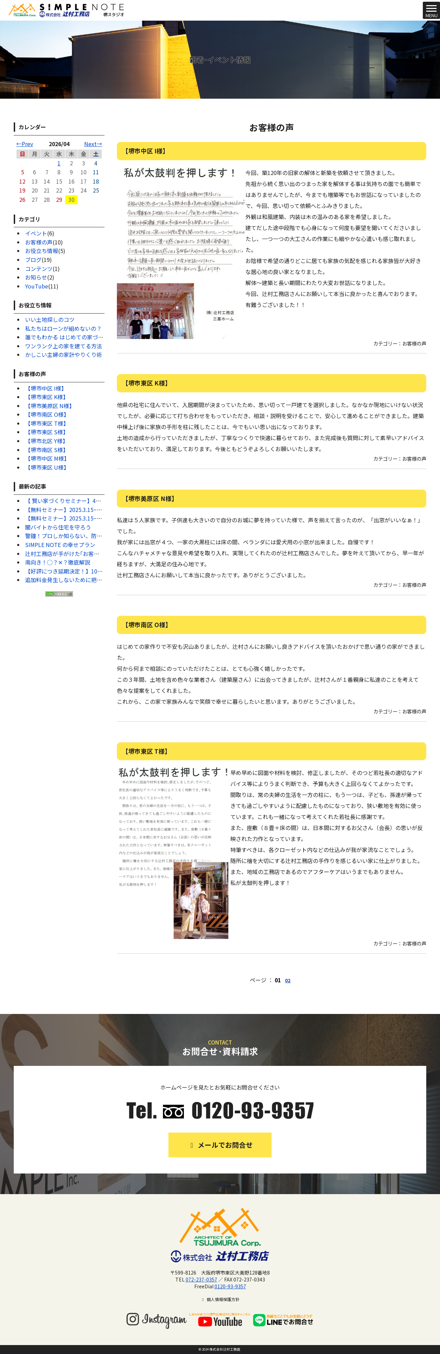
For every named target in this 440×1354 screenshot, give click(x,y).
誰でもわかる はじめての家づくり (67, 337)
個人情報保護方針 (220, 1299)
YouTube (36, 286)
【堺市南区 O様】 (47, 414)
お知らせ (36, 277)
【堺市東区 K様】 (46, 397)
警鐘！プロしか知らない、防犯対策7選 (73, 536)
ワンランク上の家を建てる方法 (63, 346)
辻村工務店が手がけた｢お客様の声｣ (69, 553)
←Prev (24, 144)
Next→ (93, 144)
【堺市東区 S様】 (46, 432)
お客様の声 (39, 242)
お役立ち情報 (41, 251)
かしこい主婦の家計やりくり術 (63, 354)
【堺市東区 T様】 (47, 423)
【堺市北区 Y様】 (46, 441)
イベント (36, 233)
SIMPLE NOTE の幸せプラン (60, 544)
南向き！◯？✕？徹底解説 (57, 562)
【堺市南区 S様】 (46, 450)
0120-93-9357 (230, 1286)
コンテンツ (39, 268)
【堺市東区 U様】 (47, 467)
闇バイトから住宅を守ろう (58, 527)
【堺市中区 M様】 (47, 458)
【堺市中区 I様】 (46, 388)
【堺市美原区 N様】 (50, 406)
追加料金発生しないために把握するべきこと (80, 580)
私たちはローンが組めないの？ (63, 328)
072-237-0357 (201, 1279)
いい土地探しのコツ (50, 319)
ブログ (33, 259)
